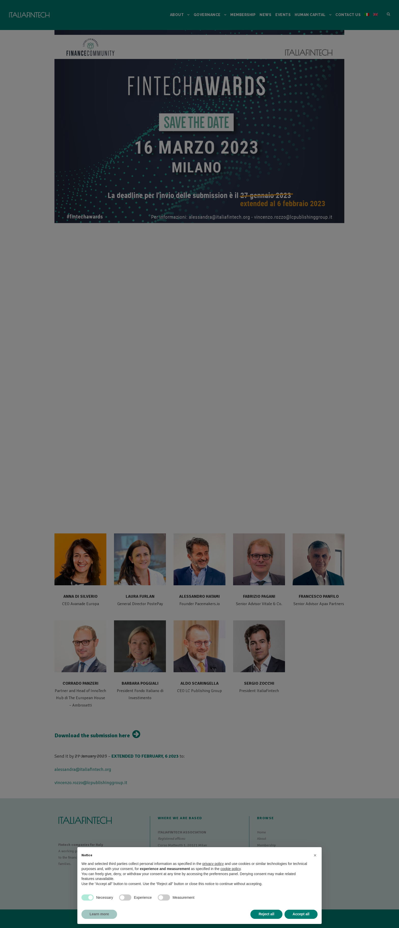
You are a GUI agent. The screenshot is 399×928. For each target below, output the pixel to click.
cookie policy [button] (230, 869)
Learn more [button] (99, 914)
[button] (315, 855)
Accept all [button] (301, 914)
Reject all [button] (266, 914)
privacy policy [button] (213, 864)
